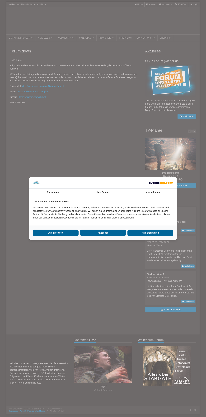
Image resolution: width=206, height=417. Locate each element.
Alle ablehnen (55, 233)
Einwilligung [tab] (53, 192)
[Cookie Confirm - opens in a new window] (161, 182)
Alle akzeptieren (150, 233)
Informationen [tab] (152, 192)
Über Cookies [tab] (103, 192)
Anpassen (103, 233)
